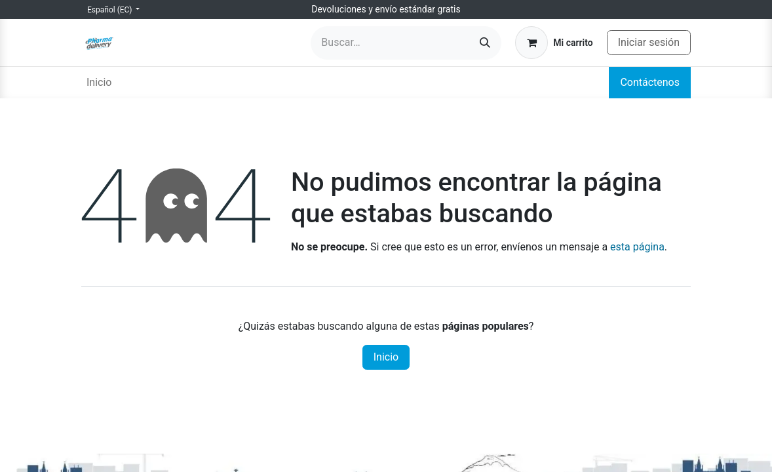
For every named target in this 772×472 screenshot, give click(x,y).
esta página (637, 247)
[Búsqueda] (485, 43)
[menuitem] (99, 82)
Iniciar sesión (649, 42)
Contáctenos (650, 82)
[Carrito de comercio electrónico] (554, 43)
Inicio (386, 357)
